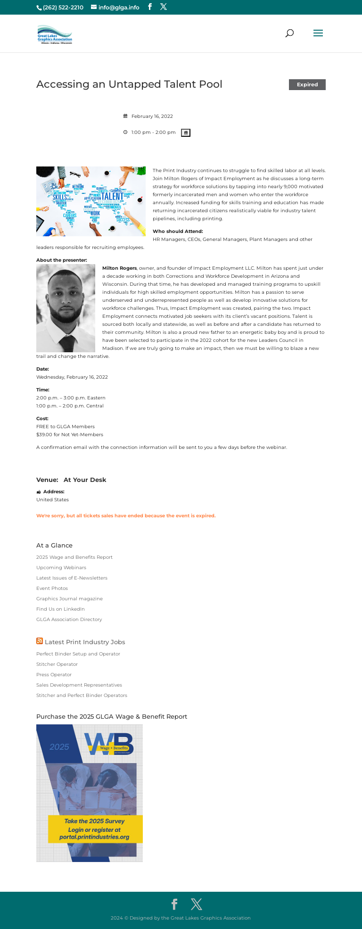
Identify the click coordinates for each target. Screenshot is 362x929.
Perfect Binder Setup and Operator (78, 654)
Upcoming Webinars (61, 567)
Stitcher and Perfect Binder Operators (81, 695)
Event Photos (52, 588)
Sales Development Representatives (79, 685)
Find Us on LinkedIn (60, 609)
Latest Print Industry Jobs (85, 642)
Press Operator (54, 675)
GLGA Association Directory (69, 619)
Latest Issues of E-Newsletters (71, 578)
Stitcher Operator (57, 664)
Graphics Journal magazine (69, 599)
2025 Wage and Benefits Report (74, 557)
